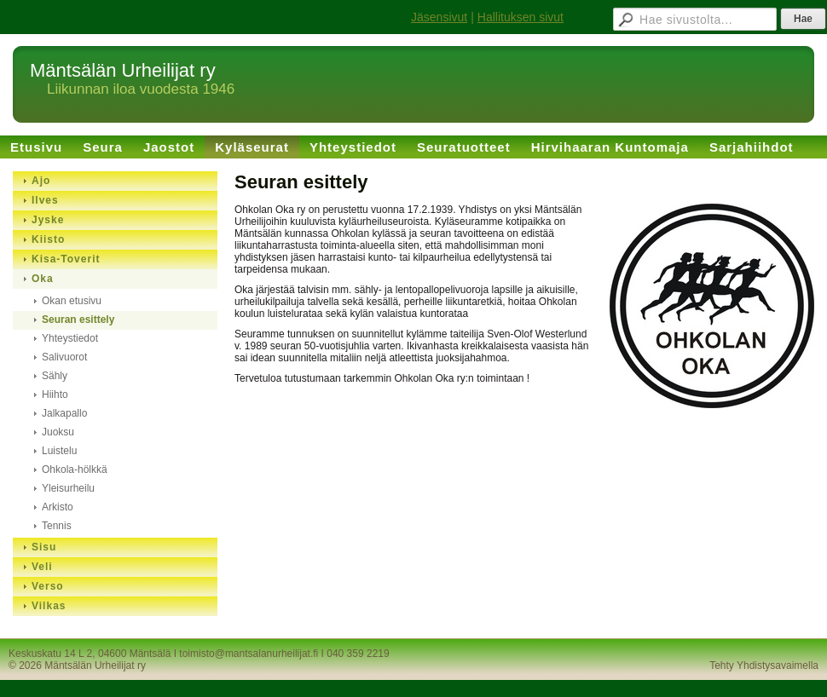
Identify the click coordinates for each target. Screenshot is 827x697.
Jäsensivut (439, 17)
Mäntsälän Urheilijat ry (123, 70)
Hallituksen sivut (520, 17)
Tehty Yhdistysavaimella (763, 665)
